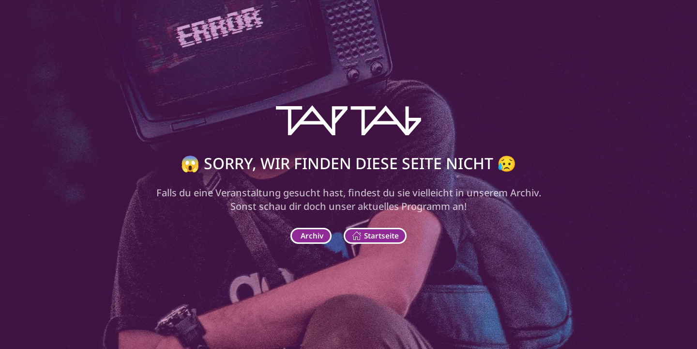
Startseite (375, 236)
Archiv (312, 235)
